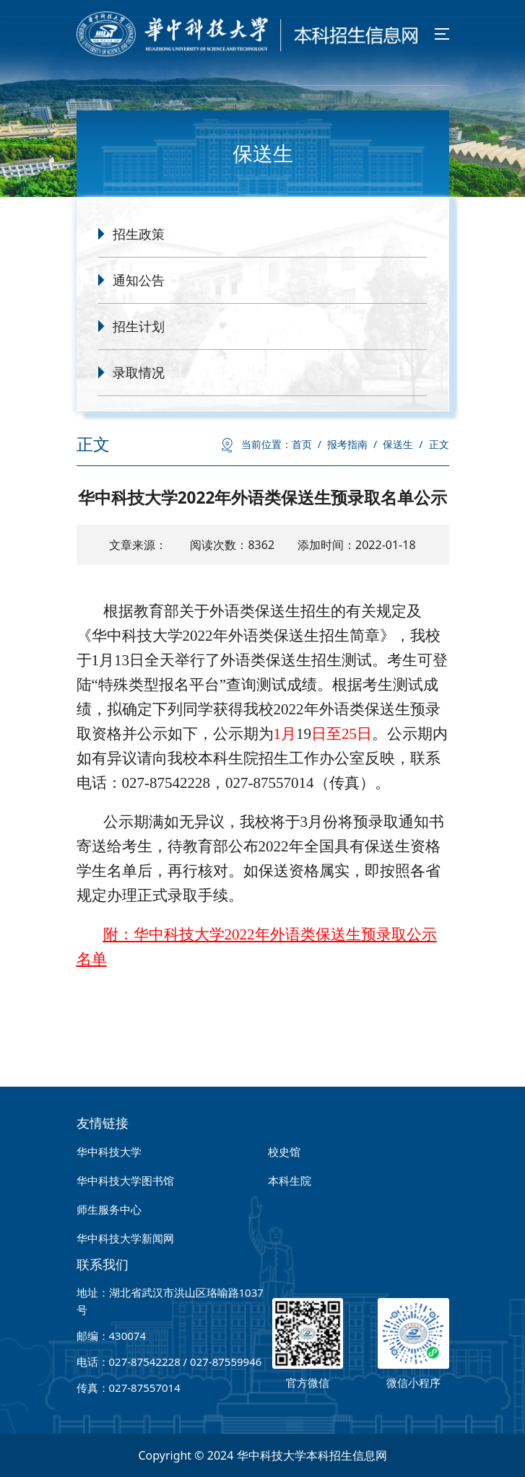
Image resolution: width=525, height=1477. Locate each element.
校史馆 (284, 1151)
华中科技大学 (109, 1151)
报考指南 (352, 444)
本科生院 (289, 1180)
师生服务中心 (109, 1209)
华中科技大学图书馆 (125, 1180)
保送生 (402, 444)
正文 (439, 444)
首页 (306, 444)
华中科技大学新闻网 (125, 1238)
